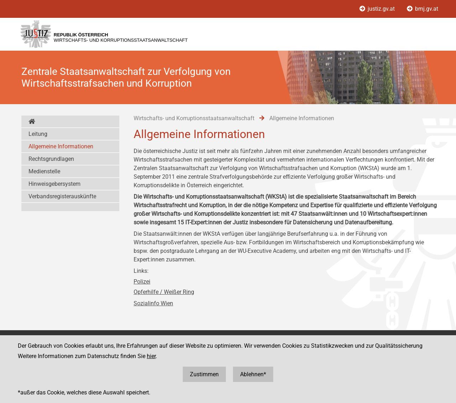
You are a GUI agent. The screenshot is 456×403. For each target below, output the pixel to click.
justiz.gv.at (377, 8)
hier (151, 356)
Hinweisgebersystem (54, 183)
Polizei (142, 281)
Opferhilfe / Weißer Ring (164, 292)
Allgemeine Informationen (60, 146)
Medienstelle (44, 171)
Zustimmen (204, 374)
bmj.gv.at (422, 8)
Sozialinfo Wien (153, 303)
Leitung (37, 134)
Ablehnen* (253, 374)
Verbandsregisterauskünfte (62, 196)
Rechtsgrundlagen (51, 158)
